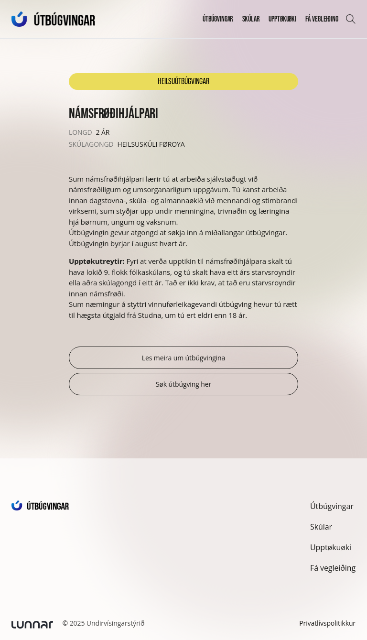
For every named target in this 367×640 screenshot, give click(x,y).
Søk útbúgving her (183, 384)
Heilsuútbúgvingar (183, 81)
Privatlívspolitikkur (327, 623)
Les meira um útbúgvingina (184, 357)
